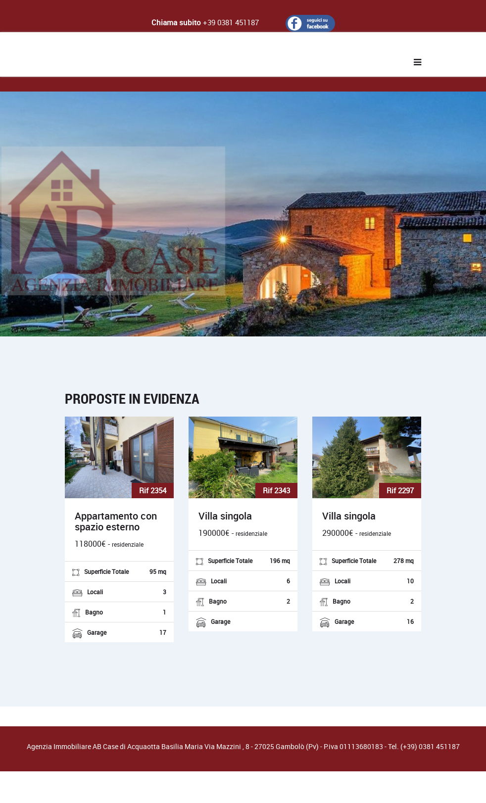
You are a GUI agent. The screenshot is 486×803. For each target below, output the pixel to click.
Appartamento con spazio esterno (116, 521)
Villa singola (225, 516)
